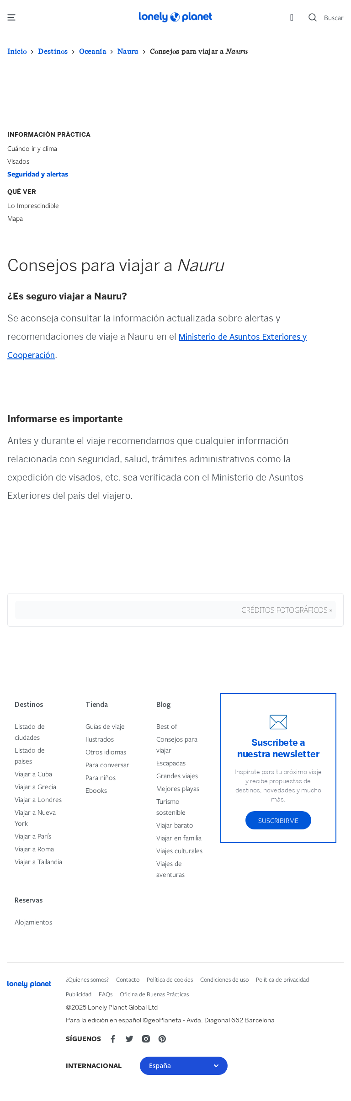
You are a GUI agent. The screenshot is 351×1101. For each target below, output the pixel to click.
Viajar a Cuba (33, 773)
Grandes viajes (177, 775)
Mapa (15, 218)
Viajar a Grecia (35, 786)
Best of (166, 726)
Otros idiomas (105, 751)
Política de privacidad (282, 979)
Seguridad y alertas (37, 174)
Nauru (127, 51)
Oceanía (92, 51)
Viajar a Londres (38, 799)
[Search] (326, 17)
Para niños (100, 777)
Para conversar (107, 764)
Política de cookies (170, 979)
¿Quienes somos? (87, 979)
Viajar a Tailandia (38, 861)
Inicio (17, 51)
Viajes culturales (179, 850)
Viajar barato (174, 824)
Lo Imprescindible (33, 205)
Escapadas (171, 762)
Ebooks (96, 790)
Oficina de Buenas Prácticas (154, 994)
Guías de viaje (105, 726)
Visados (18, 161)
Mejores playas (177, 788)
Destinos (53, 51)
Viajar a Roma (34, 848)
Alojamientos (33, 921)
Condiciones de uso (224, 979)
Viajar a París (33, 835)
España (183, 1065)
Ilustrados (99, 738)
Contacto (127, 979)
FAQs (105, 994)
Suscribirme (278, 820)
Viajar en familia (179, 837)
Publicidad (78, 994)
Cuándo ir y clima (32, 148)
